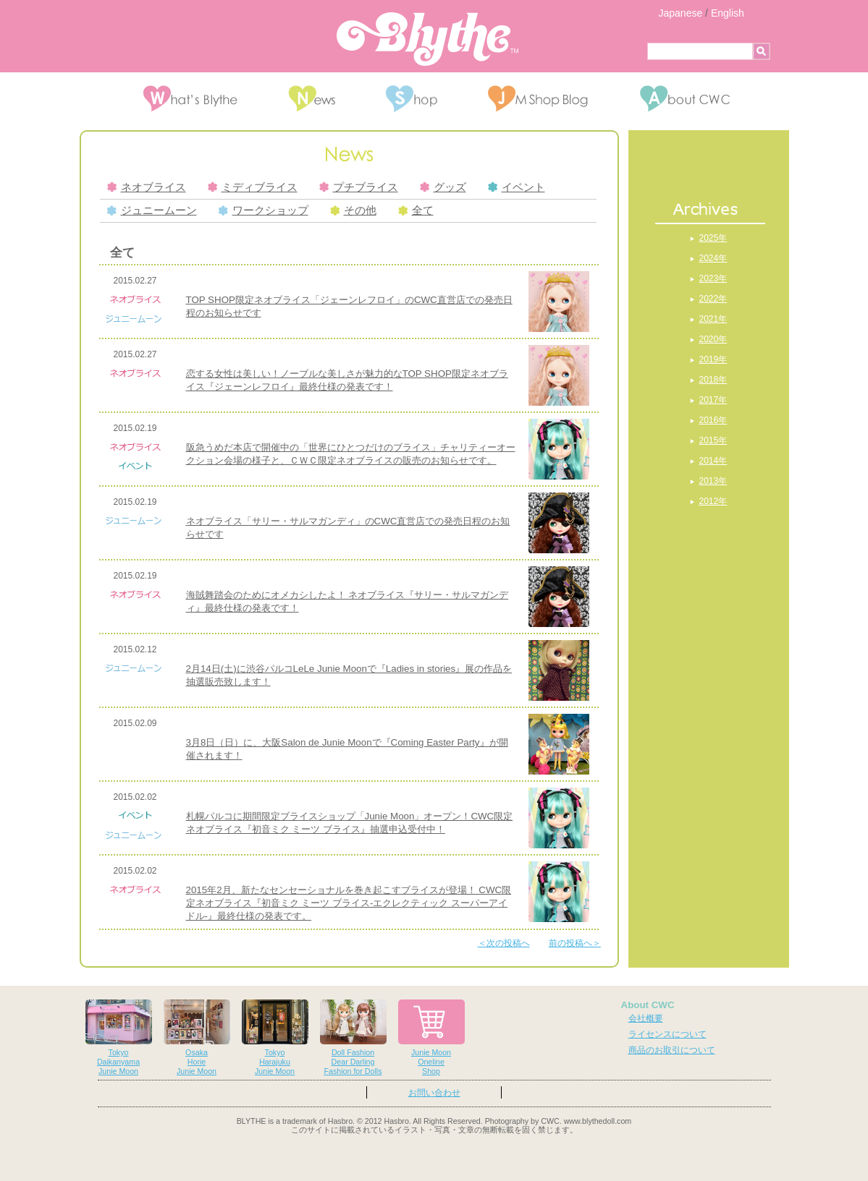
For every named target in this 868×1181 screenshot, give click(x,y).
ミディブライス (253, 187)
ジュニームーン (152, 210)
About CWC (648, 1004)
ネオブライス (146, 187)
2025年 (713, 238)
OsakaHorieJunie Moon (197, 1037)
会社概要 (645, 1018)
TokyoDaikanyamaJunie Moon (118, 1037)
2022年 (713, 299)
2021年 (713, 319)
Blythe (427, 39)
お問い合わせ (434, 1093)
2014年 (713, 461)
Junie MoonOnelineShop (431, 1037)
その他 (353, 210)
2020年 (713, 339)
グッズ (443, 187)
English (727, 13)
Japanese (681, 13)
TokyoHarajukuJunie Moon (275, 1037)
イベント (516, 187)
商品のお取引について (671, 1050)
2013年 (713, 481)
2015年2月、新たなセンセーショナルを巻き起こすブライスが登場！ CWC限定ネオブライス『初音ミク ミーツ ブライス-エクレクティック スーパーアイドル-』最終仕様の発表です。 (349, 902)
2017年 (713, 400)
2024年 (713, 258)
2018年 (713, 380)
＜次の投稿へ (504, 943)
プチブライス (358, 187)
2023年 (713, 278)
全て (416, 210)
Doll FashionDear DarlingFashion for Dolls (353, 1037)
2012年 (713, 501)
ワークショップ (263, 210)
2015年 (713, 440)
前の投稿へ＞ (575, 943)
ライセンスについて (667, 1034)
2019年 (713, 359)
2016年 (713, 420)
